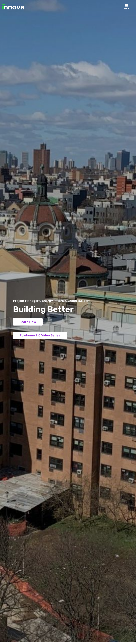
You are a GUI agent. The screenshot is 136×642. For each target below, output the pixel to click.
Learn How (28, 322)
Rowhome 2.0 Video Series (40, 335)
